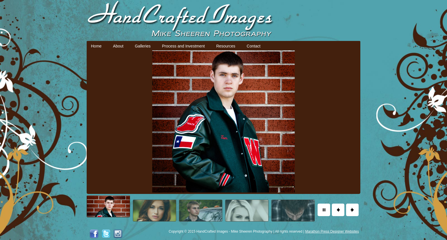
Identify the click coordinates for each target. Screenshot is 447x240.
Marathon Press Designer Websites (332, 231)
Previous (338, 210)
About (118, 46)
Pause (324, 210)
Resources (225, 46)
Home (96, 46)
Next (352, 210)
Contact (253, 46)
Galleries (143, 46)
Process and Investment (183, 46)
